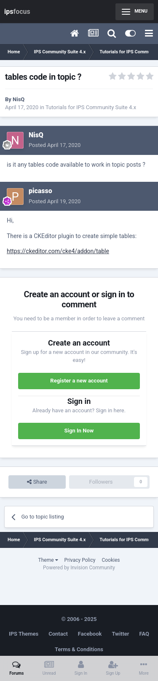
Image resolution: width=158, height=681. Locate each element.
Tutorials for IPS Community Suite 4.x (91, 107)
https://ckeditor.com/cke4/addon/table (58, 251)
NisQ (18, 99)
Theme (48, 560)
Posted (54, 145)
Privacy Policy (80, 560)
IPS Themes (23, 634)
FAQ (144, 634)
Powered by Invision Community (79, 568)
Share (37, 482)
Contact (58, 634)
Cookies (111, 560)
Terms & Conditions (79, 649)
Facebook (90, 634)
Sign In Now (79, 430)
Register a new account (78, 380)
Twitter (120, 634)
